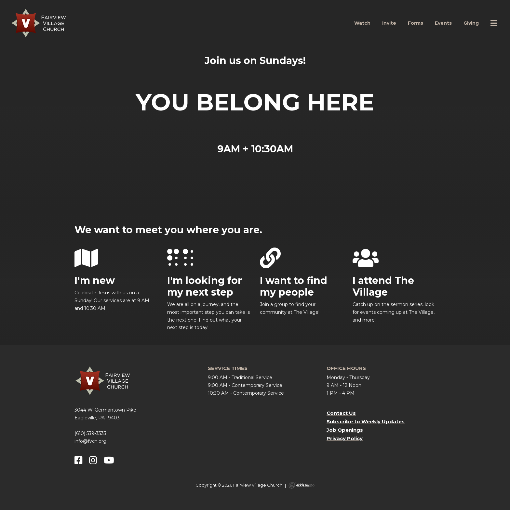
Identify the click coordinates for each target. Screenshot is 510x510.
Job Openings (345, 430)
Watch (362, 23)
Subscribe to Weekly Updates (366, 421)
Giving (471, 23)
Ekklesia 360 (302, 485)
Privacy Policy (345, 438)
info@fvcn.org (90, 441)
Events (443, 23)
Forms (415, 23)
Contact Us (341, 413)
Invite (389, 23)
